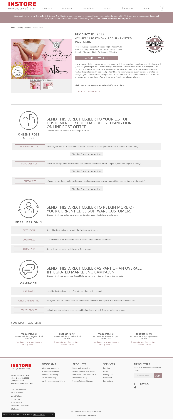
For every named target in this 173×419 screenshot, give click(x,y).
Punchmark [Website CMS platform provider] (91, 415)
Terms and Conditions (20, 405)
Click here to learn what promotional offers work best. (100, 85)
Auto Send (29, 249)
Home (13, 28)
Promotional (108, 381)
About (147, 8)
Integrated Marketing (50, 368)
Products (67, 8)
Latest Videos (16, 396)
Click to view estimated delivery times (113, 18)
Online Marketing (49, 378)
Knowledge (128, 8)
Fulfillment (107, 378)
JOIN (157, 375)
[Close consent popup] (52, 414)
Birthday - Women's (24, 28)
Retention (29, 230)
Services (107, 8)
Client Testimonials (18, 389)
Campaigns (87, 8)
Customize (30, 181)
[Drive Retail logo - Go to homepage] (22, 7)
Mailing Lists (108, 374)
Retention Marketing (50, 374)
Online (28, 300)
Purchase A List (30, 163)
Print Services (29, 310)
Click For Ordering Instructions (86, 154)
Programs (47, 8)
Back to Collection (88, 91)
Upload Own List (30, 146)
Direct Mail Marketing (81, 368)
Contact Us (15, 399)
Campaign (29, 291)
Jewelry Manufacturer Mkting (53, 381)
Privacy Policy (16, 402)
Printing (106, 368)
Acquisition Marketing (51, 371)
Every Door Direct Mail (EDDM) (85, 374)
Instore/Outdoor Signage (83, 381)
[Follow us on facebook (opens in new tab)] (135, 387)
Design (106, 371)
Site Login (15, 409)
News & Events (17, 392)
